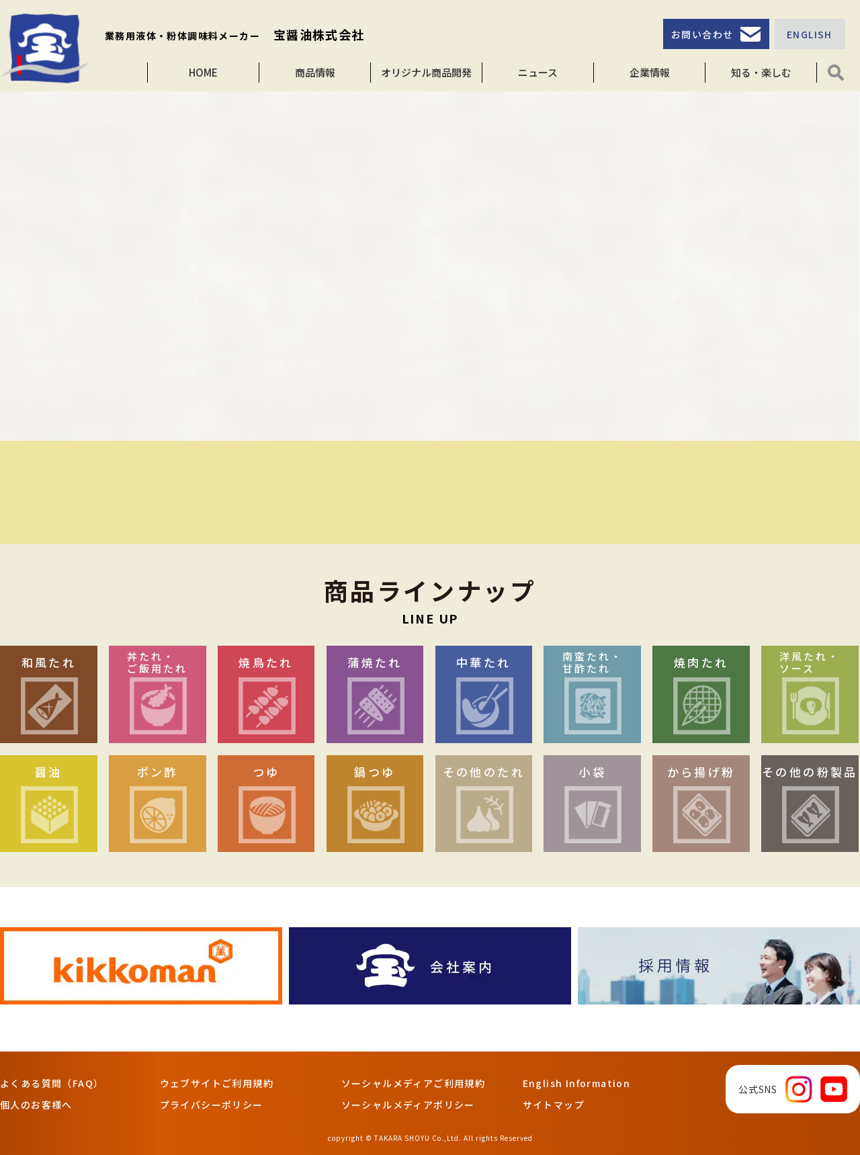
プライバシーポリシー (211, 1104)
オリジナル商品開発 (426, 72)
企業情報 (650, 72)
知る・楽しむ (761, 72)
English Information (577, 1083)
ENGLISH (809, 34)
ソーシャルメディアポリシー (408, 1104)
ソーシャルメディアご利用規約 (413, 1083)
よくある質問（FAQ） (51, 1083)
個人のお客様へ (36, 1104)
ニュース (538, 72)
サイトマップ (554, 1104)
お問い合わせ (702, 34)
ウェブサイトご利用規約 (216, 1083)
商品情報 (315, 72)
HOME (203, 72)
